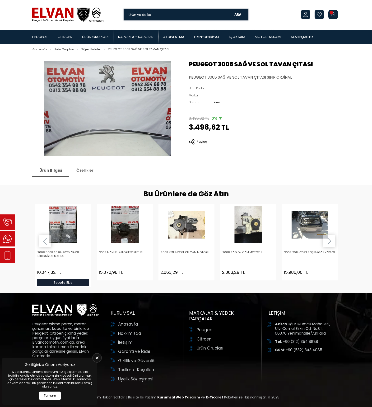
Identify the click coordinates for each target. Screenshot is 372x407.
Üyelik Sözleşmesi (135, 379)
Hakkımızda (129, 333)
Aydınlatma (173, 36)
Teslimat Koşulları (136, 369)
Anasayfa (39, 49)
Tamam (50, 395)
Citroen (65, 36)
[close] (97, 358)
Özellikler (84, 170)
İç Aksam (237, 36)
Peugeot (40, 36)
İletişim (125, 342)
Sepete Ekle (63, 282)
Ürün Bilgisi (50, 170)
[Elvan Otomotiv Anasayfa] (67, 14)
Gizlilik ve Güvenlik (136, 360)
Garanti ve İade (134, 351)
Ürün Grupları (95, 36)
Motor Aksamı (268, 36)
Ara (237, 14)
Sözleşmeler (302, 36)
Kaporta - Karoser (135, 36)
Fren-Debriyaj (206, 36)
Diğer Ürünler (91, 49)
